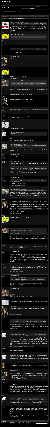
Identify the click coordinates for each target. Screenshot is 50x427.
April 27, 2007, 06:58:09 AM (14, 275)
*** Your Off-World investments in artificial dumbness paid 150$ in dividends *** (18, 76)
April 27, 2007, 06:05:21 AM (14, 251)
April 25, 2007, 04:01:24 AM (14, 177)
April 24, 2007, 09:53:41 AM (14, 20)
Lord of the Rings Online (20, 422)
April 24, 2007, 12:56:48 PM (14, 78)
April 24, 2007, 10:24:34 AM (14, 32)
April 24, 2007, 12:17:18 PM (14, 68)
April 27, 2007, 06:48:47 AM (14, 264)
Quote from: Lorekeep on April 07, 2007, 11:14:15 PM (18, 277)
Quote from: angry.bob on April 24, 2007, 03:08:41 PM (18, 189)
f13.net (2, 422)
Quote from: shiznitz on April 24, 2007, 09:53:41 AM (18, 34)
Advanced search (18, 11)
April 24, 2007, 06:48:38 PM (14, 142)
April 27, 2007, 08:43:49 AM (14, 353)
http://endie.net (13, 92)
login (9, 6)
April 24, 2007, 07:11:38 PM (14, 154)
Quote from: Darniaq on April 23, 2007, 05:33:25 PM (18, 22)
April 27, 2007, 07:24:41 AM (14, 298)
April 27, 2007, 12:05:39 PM (14, 370)
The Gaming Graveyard (13, 422)
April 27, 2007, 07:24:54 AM (14, 306)
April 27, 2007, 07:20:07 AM (14, 288)
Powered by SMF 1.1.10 (20, 426)
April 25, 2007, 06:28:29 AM (14, 187)
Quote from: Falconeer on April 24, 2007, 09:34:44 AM (18, 48)
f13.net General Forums (7, 422)
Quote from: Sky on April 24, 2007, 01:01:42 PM (17, 132)
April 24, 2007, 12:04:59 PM (14, 56)
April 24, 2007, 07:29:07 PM (14, 161)
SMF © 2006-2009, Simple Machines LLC (27, 426)
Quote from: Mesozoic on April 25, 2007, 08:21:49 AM (18, 228)
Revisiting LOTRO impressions (28, 422)
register (12, 6)
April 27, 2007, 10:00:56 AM (14, 363)
